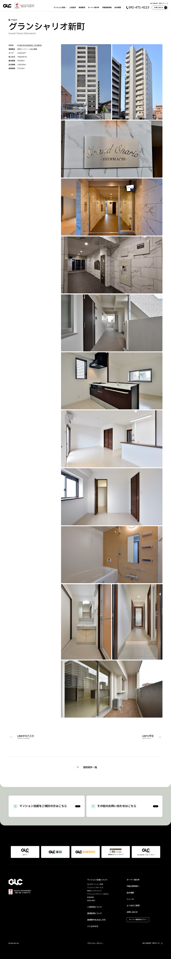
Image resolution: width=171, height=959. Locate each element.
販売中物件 (91, 900)
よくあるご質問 (133, 905)
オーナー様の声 (93, 7)
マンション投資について (97, 879)
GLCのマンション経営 (95, 884)
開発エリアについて (94, 891)
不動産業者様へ (133, 886)
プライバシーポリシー (95, 943)
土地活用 (72, 7)
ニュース (130, 899)
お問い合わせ (132, 912)
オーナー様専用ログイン (138, 919)
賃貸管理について (94, 913)
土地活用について (94, 907)
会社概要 (117, 7)
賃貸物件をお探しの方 (96, 920)
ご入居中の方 (92, 926)
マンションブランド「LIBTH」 (98, 894)
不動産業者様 (106, 7)
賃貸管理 (81, 7)
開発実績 (90, 897)
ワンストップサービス (95, 887)
